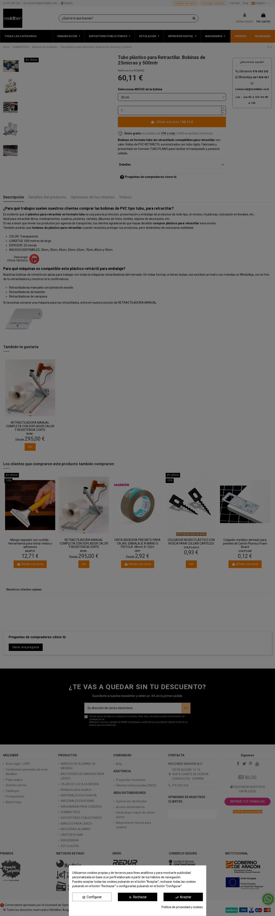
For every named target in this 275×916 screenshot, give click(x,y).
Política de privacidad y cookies (182, 907)
